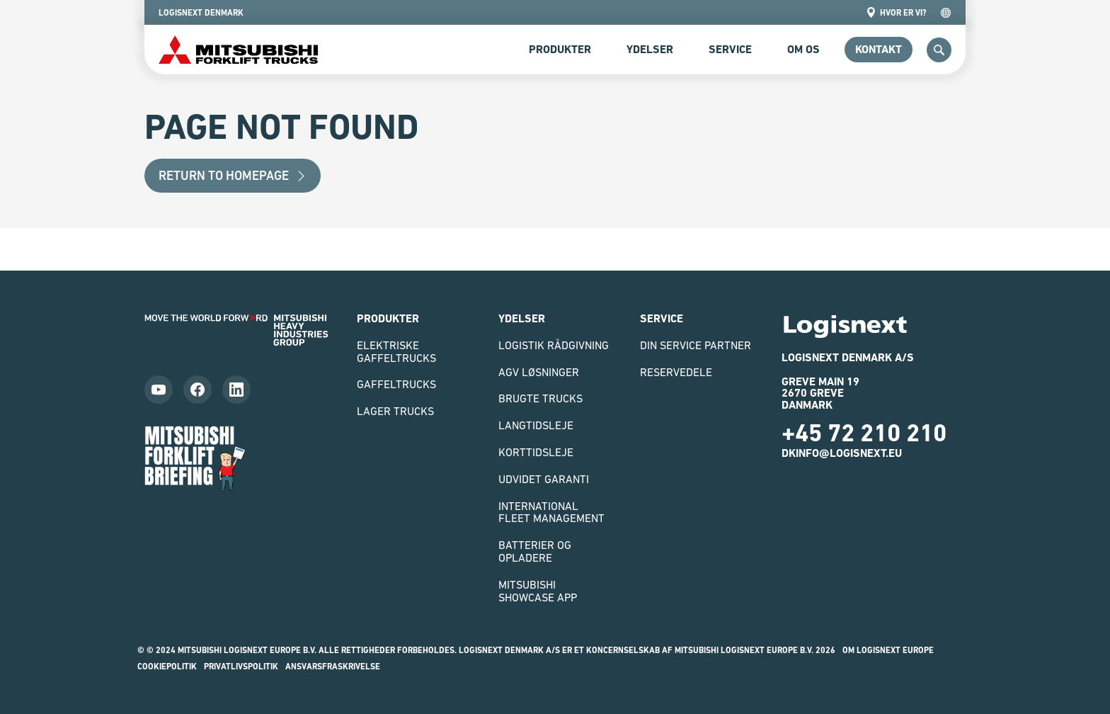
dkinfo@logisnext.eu (842, 453)
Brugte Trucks (540, 398)
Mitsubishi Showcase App (537, 591)
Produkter (560, 49)
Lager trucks (395, 410)
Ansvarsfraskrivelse (332, 667)
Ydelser (649, 49)
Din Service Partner (695, 345)
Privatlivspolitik (241, 667)
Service (730, 49)
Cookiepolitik (167, 667)
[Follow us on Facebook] (197, 389)
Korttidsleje (535, 452)
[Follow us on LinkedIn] (236, 389)
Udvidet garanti (543, 478)
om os (803, 49)
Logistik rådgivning (553, 345)
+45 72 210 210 (864, 433)
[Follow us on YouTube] (158, 389)
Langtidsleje (535, 425)
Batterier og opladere (534, 551)
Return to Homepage (233, 175)
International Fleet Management (551, 512)
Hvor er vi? (896, 12)
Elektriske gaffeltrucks (396, 351)
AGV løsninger (538, 372)
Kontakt (878, 49)
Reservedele (676, 372)
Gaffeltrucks (396, 384)
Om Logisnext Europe (888, 650)
